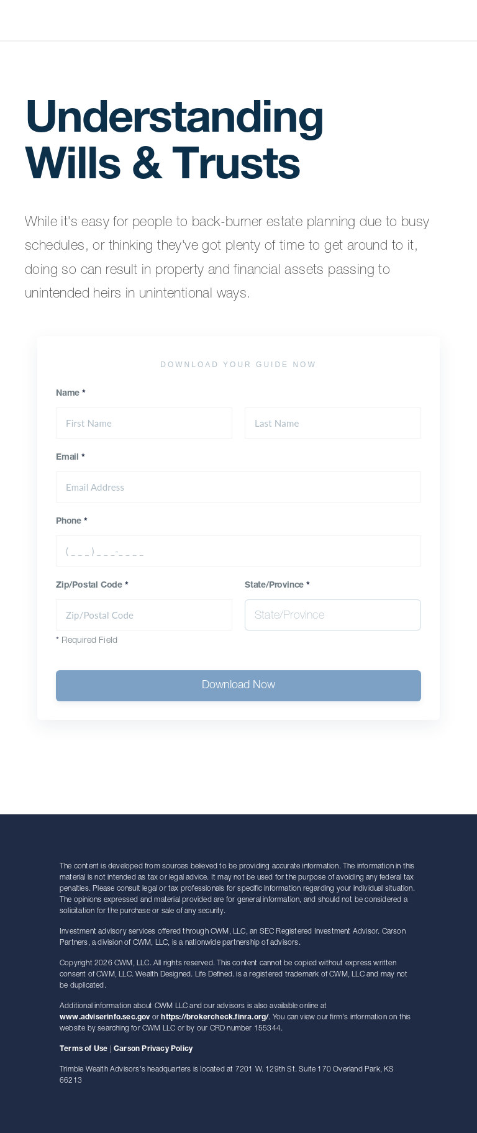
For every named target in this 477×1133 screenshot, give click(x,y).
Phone (72, 521)
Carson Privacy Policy (153, 1049)
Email (70, 457)
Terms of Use (83, 1049)
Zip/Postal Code (92, 585)
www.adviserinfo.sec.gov (105, 1017)
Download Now (238, 685)
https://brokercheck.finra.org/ (214, 1017)
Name (71, 393)
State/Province (277, 585)
